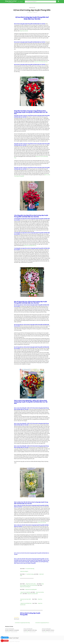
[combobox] (40, 2)
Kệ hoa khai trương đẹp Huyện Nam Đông (22, 622)
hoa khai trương (29, 574)
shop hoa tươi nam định (25, 599)
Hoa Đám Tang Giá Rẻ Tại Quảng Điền (12, 630)
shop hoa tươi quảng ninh (31, 589)
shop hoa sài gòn (24, 571)
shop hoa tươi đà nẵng (32, 585)
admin (31, 12)
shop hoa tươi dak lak (25, 592)
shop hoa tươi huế (24, 30)
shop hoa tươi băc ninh (32, 593)
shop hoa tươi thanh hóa (26, 603)
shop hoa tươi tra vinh (31, 583)
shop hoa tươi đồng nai (25, 586)
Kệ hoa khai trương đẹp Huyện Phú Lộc (42, 622)
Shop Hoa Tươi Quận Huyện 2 (9, 628)
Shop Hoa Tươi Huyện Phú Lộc (29, 245)
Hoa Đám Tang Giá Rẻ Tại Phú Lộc (48, 630)
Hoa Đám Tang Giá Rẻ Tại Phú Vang (30, 630)
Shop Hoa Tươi (32, 7)
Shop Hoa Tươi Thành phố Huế (40, 61)
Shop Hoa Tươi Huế (12, 641)
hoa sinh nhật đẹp (30, 568)
